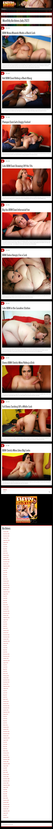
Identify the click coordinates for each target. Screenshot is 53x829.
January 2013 (5, 677)
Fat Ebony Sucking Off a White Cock (17, 406)
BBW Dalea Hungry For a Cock (15, 255)
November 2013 (6, 656)
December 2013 (6, 654)
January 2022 (5, 609)
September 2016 (6, 641)
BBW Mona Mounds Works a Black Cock (19, 33)
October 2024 (5, 538)
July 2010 (5, 742)
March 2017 (5, 628)
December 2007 (6, 804)
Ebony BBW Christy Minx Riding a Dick (19, 362)
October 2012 (5, 684)
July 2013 (5, 664)
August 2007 (5, 813)
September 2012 (6, 686)
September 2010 (6, 737)
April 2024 (5, 551)
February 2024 (6, 555)
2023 (6, 14)
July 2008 (5, 789)
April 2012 (5, 697)
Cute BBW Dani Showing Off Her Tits (18, 166)
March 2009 (5, 772)
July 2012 (5, 690)
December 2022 (6, 585)
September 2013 (6, 660)
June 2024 (5, 546)
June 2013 (5, 667)
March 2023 (5, 578)
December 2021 (6, 611)
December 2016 (6, 634)
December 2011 (6, 705)
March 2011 (5, 725)
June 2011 (5, 718)
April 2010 (5, 748)
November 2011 (6, 707)
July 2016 (5, 645)
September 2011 (6, 712)
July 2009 (5, 768)
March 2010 (5, 750)
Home (3, 14)
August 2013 (5, 662)
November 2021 (6, 613)
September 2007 (6, 811)
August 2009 (5, 765)
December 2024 (6, 533)
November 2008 (6, 780)
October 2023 (5, 563)
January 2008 (5, 802)
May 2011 (5, 720)
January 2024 (5, 557)
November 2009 (6, 759)
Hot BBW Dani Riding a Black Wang (17, 78)
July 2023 (5, 570)
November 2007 (6, 806)
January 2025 (5, 531)
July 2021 (5, 621)
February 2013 (6, 675)
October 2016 (5, 639)
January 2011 (5, 729)
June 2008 (5, 791)
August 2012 (5, 688)
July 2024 (5, 544)
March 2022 (5, 604)
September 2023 (6, 566)
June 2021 (5, 624)
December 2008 (6, 778)
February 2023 (6, 581)
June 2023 (5, 572)
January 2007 (5, 817)
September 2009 (6, 763)
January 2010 (5, 755)
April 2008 (5, 795)
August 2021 (5, 619)
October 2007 (5, 808)
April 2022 (5, 602)
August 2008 (5, 787)
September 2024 (6, 540)
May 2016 (5, 649)
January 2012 (5, 703)
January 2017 (5, 632)
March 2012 (5, 699)
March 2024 (5, 553)
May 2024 (5, 548)
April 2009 (5, 770)
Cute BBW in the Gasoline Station (17, 308)
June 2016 (5, 647)
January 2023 (5, 583)
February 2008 (6, 800)
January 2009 (5, 776)
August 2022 (5, 594)
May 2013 (5, 669)
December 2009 (6, 757)
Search (5, 489)
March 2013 (5, 673)
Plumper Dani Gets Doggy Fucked (17, 122)
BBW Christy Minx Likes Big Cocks (16, 450)
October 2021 (5, 615)
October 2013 (5, 658)
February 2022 (6, 606)
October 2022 (5, 589)
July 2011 (5, 716)
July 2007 (5, 815)
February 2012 (6, 701)
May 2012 (5, 695)
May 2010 (5, 746)
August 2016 (5, 643)
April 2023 (5, 576)
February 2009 (6, 774)
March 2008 (5, 798)
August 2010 (5, 740)
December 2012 (6, 679)
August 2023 (5, 568)
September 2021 (6, 617)
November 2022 (6, 587)
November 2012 (6, 682)
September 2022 (6, 591)
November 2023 (6, 561)
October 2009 (5, 761)
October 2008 (5, 783)
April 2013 (5, 671)
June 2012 (5, 692)
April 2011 (5, 722)
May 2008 (5, 793)
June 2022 (5, 598)
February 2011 (6, 727)
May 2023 (5, 574)
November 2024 (6, 536)
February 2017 (6, 630)
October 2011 (5, 710)
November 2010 (6, 733)
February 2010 (6, 753)
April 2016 (5, 652)
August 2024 (5, 542)
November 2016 (6, 636)
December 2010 (6, 731)
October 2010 (5, 735)
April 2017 (5, 626)
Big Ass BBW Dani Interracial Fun (16, 210)
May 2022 (5, 600)
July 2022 (5, 596)
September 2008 (6, 785)
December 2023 (6, 559)
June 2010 (5, 744)
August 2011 (5, 714)
